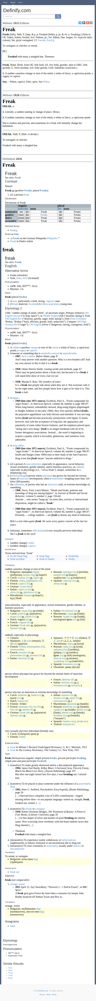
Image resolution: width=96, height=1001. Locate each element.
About (48, 995)
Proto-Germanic (78, 318)
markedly (46, 353)
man (14, 301)
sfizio (13, 592)
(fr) (28, 583)
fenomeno (59, 685)
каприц (28, 595)
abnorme (22, 658)
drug (12, 786)
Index (20, 2)
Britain (14, 304)
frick (25, 278)
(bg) (35, 571)
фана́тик (67, 706)
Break (10, 978)
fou (35, 706)
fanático (67, 721)
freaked (41, 761)
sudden (16, 347)
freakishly (74, 556)
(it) (29, 589)
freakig (13, 230)
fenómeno (68, 664)
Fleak (10, 970)
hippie (15, 398)
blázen (28, 616)
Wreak (10, 973)
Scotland (33, 304)
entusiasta (59, 700)
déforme (66, 679)
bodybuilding (18, 475)
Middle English (51, 315)
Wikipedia (53, 238)
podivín (22, 613)
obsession (53, 484)
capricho (67, 580)
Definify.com (43, 991)
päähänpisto (32, 580)
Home (5, 2)
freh (16, 324)
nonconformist (33, 464)
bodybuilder (58, 478)
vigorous (50, 301)
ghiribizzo (28, 592)
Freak (16, 238)
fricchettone (67, 610)
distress (77, 845)
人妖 (24, 640)
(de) (29, 586)
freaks (22, 296)
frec (20, 318)
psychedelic (85, 783)
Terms (54, 995)
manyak (67, 724)
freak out (14, 872)
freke (18, 278)
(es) (74, 580)
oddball (80, 467)
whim (31, 542)
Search (13, 2)
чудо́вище (59, 661)
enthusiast (19, 484)
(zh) (29, 640)
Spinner (14, 628)
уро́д (65, 646)
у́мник (65, 712)
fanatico (58, 698)
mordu (25, 709)
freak (18, 177)
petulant (55, 304)
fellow (44, 304)
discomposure (17, 848)
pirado (80, 721)
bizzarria (75, 685)
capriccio (22, 589)
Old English (11, 318)
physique (47, 475)
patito (72, 698)
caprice (33, 350)
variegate (40, 808)
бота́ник (58, 715)
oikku (22, 580)
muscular (24, 478)
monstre (23, 652)
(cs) (28, 577)
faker (12, 926)
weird (22, 884)
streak (28, 808)
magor (13, 616)
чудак (25, 610)
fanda (34, 695)
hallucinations (69, 840)
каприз (26, 574)
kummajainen (34, 646)
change (34, 347)
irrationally (52, 845)
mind (55, 347)
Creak (10, 975)
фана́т (80, 709)
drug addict (18, 445)
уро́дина (58, 649)
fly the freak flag (18, 556)
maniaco (65, 695)
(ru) (74, 571)
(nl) (27, 619)
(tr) (73, 724)
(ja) (76, 637)
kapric (36, 577)
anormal (34, 655)
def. (26, 208)
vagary (22, 350)
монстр (57, 658)
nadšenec (22, 695)
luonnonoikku (17, 649)
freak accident (17, 559)
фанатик (71, 703)
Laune (23, 586)
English (10, 945)
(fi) (40, 580)
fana (12, 709)
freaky (72, 559)
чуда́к (66, 616)
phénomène (16, 655)
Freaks (28, 190)
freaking (81, 758)
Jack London (28, 356)
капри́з (57, 574)
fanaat (21, 700)
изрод (70, 643)
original (23, 622)
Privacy (42, 995)
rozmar (21, 577)
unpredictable (70, 353)
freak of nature (46, 559)
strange (14, 884)
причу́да (67, 571)
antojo (57, 583)
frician (17, 315)
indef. (21, 208)
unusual (55, 353)
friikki (22, 646)
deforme (65, 682)
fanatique (23, 706)
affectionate (39, 530)
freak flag (44, 556)
